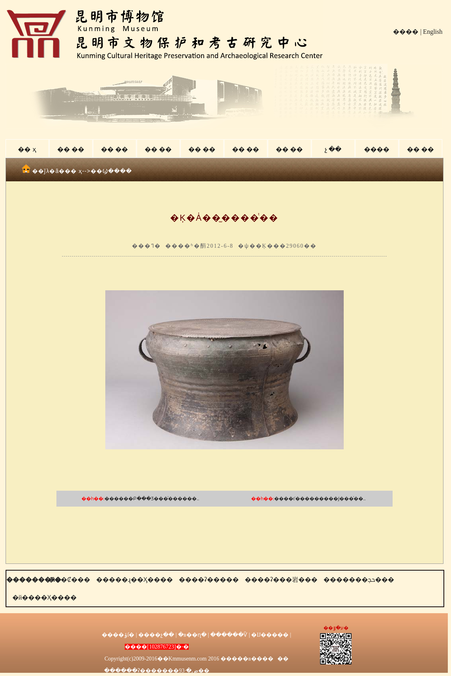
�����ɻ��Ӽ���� (134, 579)
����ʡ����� (209, 579)
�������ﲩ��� (358, 579)
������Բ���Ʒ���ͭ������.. (152, 498)
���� (405, 31)
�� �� (70, 149)
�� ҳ (27, 149)
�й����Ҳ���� (44, 597)
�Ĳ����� (269, 635)
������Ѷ (228, 635)
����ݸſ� (118, 635)
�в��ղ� (192, 635)
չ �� (333, 149)
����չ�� (156, 635)
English (433, 31)
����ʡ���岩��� (281, 579)
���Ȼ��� (69, 579)
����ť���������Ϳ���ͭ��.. (320, 498)
